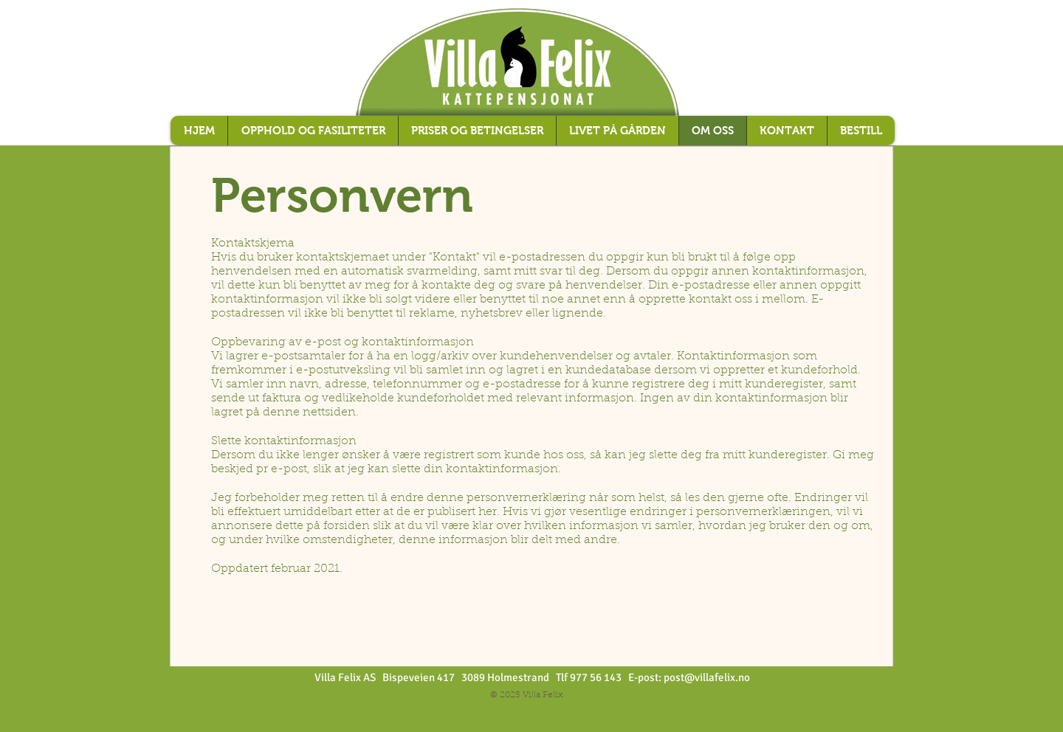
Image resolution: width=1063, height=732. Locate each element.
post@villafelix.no (707, 677)
